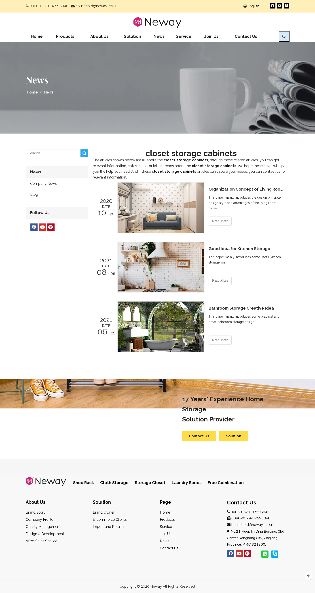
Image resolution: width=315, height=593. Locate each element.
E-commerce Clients (110, 519)
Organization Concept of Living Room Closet (247, 189)
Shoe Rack (83, 482)
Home (165, 512)
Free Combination (226, 482)
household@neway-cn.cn (96, 6)
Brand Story (35, 512)
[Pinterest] (286, 5)
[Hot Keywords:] (284, 36)
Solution (233, 436)
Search (84, 153)
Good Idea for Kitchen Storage (239, 248)
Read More (220, 221)
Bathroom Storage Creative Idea (241, 308)
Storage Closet (150, 482)
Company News (43, 183)
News (164, 541)
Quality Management (43, 527)
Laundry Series (186, 482)
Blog (34, 194)
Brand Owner (103, 512)
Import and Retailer (109, 527)
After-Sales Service (41, 541)
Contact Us (199, 436)
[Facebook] (272, 5)
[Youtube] (279, 5)
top (308, 576)
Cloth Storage (114, 482)
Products (167, 519)
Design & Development (45, 534)
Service (166, 527)
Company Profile (39, 519)
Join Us (165, 534)
